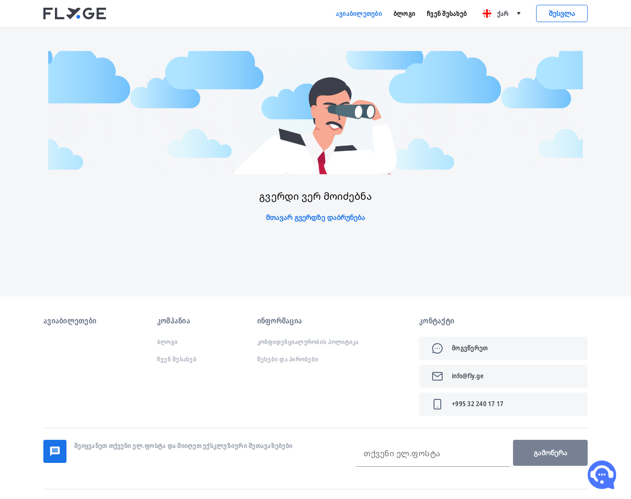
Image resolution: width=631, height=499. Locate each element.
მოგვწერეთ (469, 347)
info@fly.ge (468, 375)
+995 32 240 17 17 (477, 403)
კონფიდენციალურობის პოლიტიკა (308, 341)
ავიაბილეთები (359, 13)
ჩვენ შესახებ (447, 13)
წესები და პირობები (288, 359)
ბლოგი (404, 13)
